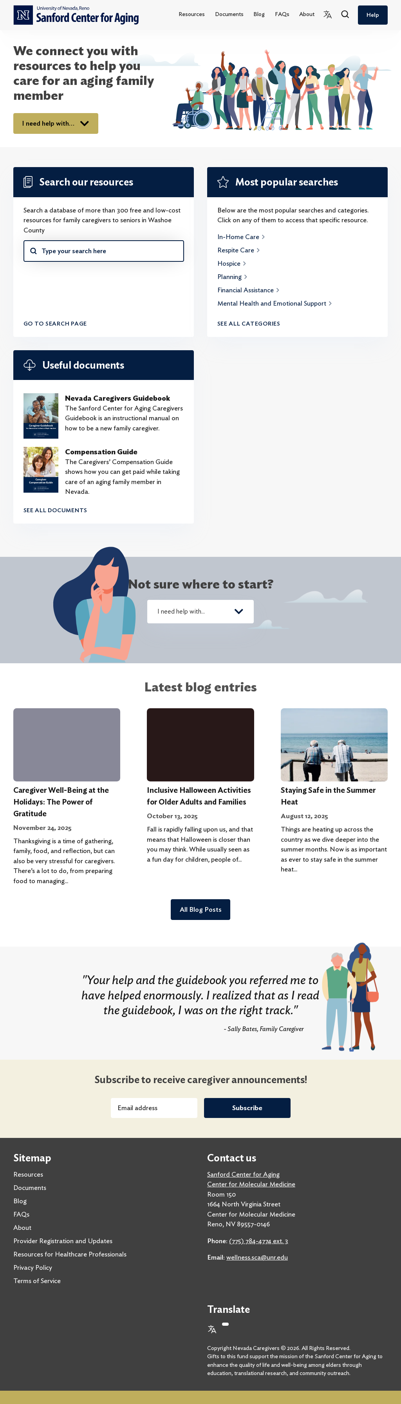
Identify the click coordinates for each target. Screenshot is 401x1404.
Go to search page (55, 323)
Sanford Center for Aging (243, 1174)
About (306, 14)
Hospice (232, 263)
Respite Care (239, 250)
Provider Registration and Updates (62, 1241)
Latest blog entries (201, 687)
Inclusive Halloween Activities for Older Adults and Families (199, 796)
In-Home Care (241, 237)
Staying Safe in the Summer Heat (328, 796)
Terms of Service (37, 1281)
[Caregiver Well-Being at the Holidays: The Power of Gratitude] (66, 744)
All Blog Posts (201, 909)
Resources (192, 14)
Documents (229, 14)
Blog (259, 14)
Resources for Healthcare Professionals (69, 1254)
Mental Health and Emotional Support (275, 303)
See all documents (55, 510)
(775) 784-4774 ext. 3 (258, 1241)
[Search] (345, 15)
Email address (137, 1108)
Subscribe (247, 1108)
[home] (76, 15)
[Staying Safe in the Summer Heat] (334, 744)
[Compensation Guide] (41, 472)
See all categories (248, 323)
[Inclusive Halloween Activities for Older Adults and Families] (200, 744)
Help (373, 14)
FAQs (282, 14)
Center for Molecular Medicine (251, 1184)
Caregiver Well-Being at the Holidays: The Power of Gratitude (61, 802)
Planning (232, 277)
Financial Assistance (248, 290)
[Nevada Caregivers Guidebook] (41, 416)
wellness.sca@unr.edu (257, 1257)
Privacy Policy (32, 1267)
